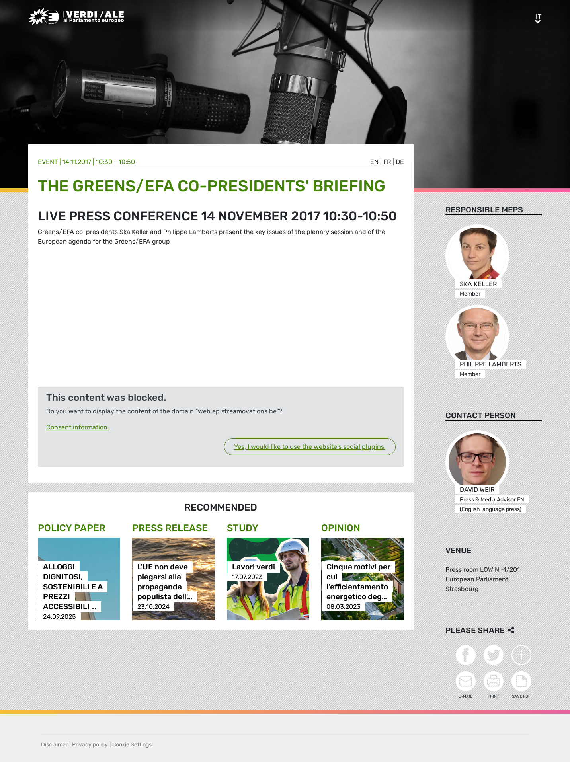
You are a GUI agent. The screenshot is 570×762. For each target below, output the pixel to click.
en (374, 162)
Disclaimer (54, 744)
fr (387, 162)
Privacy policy (90, 744)
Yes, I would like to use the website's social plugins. (310, 446)
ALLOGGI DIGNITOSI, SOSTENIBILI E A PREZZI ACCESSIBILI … (73, 586)
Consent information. (77, 427)
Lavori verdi (253, 566)
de (400, 162)
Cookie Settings (132, 744)
